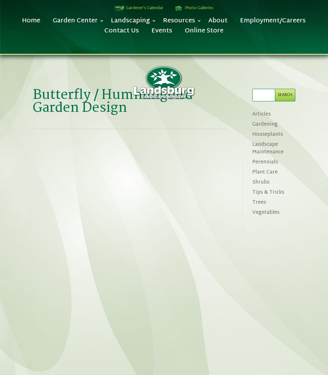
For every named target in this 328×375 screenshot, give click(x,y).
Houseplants (267, 134)
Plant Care (265, 172)
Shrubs (261, 182)
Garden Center (75, 22)
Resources (179, 22)
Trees (259, 202)
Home (31, 22)
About (217, 22)
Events (161, 33)
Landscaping (130, 22)
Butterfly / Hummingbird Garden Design (113, 101)
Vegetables (266, 212)
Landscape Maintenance (268, 148)
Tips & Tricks (268, 192)
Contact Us (121, 33)
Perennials (265, 162)
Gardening (265, 124)
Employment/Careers (273, 22)
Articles (261, 114)
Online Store (204, 33)
